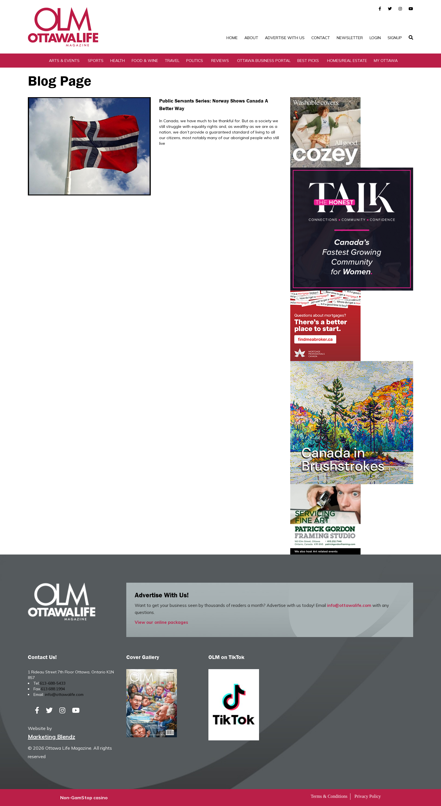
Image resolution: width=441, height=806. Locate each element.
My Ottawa (386, 60)
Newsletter (350, 37)
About (251, 37)
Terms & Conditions (329, 796)
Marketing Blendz (51, 736)
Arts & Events (64, 60)
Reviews (220, 60)
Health (117, 60)
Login (375, 37)
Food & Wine (145, 60)
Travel (172, 60)
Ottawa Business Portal (264, 60)
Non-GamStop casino (84, 797)
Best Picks (308, 60)
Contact (320, 37)
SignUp (395, 37)
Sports (96, 60)
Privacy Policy (367, 796)
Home (232, 37)
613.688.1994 (53, 688)
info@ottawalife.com (349, 605)
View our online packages (161, 622)
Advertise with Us (285, 37)
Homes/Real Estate (347, 60)
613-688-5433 (53, 683)
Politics (194, 60)
